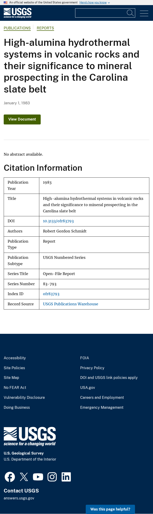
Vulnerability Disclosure (24, 398)
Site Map (11, 378)
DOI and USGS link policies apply (109, 378)
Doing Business (17, 408)
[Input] (105, 13)
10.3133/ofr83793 (58, 221)
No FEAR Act (15, 388)
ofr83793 (51, 294)
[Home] (17, 17)
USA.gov (87, 388)
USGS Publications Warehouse (70, 304)
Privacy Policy (92, 368)
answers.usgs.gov (19, 498)
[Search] (130, 13)
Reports (45, 28)
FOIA (84, 358)
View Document (22, 119)
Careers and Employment (102, 398)
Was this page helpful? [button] (110, 509)
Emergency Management (101, 408)
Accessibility (15, 358)
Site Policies (14, 368)
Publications (17, 28)
